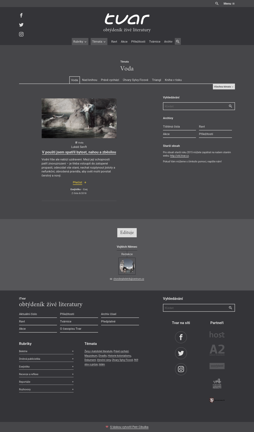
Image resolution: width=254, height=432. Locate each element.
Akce (124, 41)
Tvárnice (154, 41)
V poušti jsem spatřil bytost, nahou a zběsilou (79, 152)
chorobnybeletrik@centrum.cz (128, 278)
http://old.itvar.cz (179, 155)
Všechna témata (224, 86)
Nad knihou (89, 80)
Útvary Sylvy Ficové (135, 80)
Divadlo (103, 355)
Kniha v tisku (173, 80)
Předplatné (108, 321)
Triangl (156, 80)
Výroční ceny (104, 359)
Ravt (114, 41)
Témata (99, 41)
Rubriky (80, 41)
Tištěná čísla (171, 126)
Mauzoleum (90, 355)
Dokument (90, 359)
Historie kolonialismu (119, 355)
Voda (74, 80)
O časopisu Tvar (70, 328)
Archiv (168, 41)
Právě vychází (110, 80)
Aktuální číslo (28, 314)
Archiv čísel (108, 314)
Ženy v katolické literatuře (98, 351)
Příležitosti (138, 41)
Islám (102, 364)
